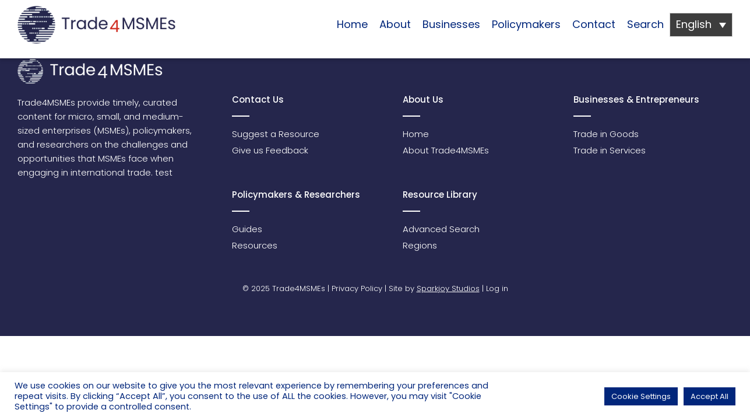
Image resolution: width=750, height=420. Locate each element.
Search (645, 24)
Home (352, 24)
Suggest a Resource (275, 134)
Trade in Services (609, 150)
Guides (247, 229)
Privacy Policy (357, 288)
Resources (254, 245)
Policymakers (526, 24)
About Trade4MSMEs (446, 150)
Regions (420, 245)
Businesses (451, 24)
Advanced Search (441, 229)
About (395, 24)
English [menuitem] (694, 24)
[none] (701, 25)
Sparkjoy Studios (448, 288)
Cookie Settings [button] (641, 396)
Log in (497, 288)
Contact (593, 24)
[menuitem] (701, 25)
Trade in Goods (606, 134)
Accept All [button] (709, 396)
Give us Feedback (270, 150)
